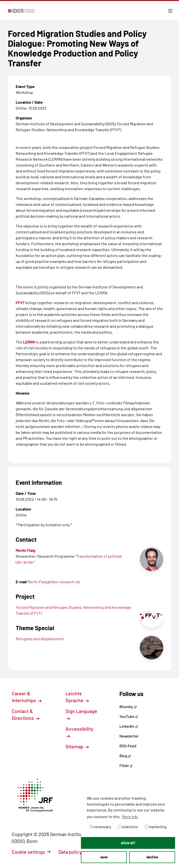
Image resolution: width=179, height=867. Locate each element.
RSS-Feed (127, 745)
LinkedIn (128, 726)
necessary (100, 826)
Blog (125, 755)
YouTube (128, 716)
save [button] (104, 857)
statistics (128, 826)
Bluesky (128, 706)
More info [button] (130, 816)
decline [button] (152, 857)
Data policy (72, 852)
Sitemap (77, 746)
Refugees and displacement (40, 638)
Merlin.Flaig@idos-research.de (53, 581)
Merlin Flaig (25, 550)
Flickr (126, 765)
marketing (155, 826)
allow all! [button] (128, 843)
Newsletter (129, 736)
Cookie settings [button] (31, 852)
